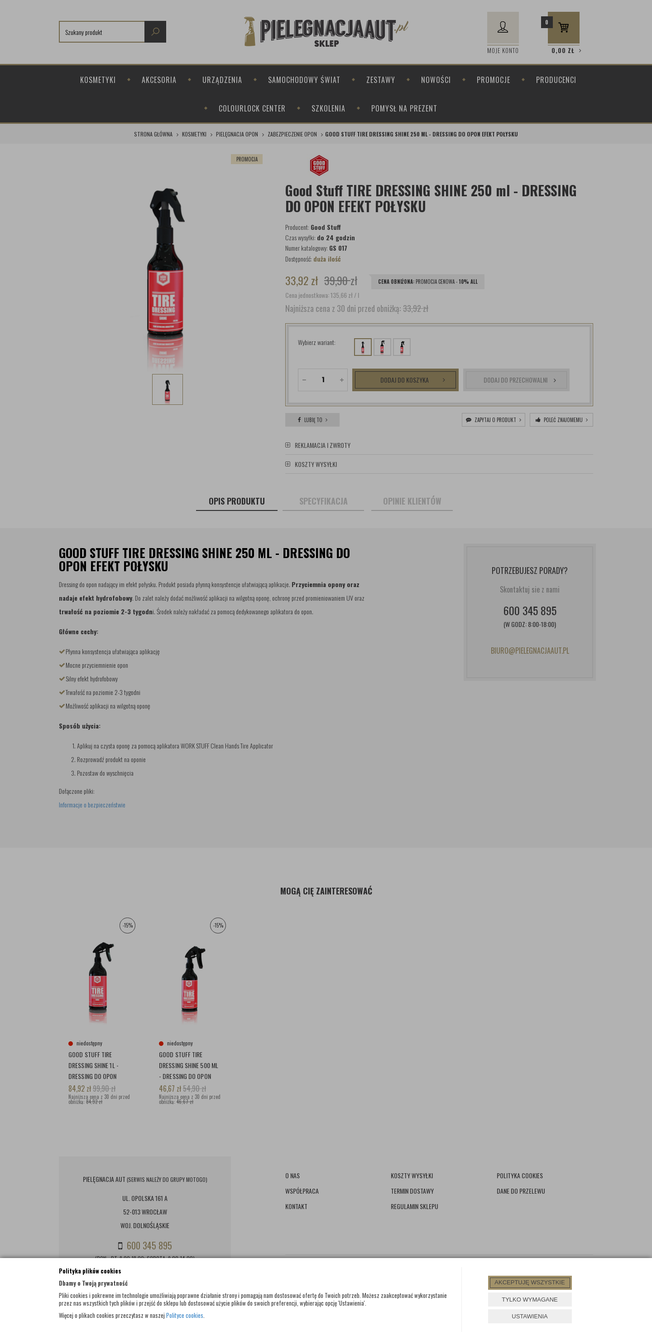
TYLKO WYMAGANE (530, 1299)
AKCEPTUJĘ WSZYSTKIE (529, 1282)
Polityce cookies (184, 1315)
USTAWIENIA (529, 1316)
